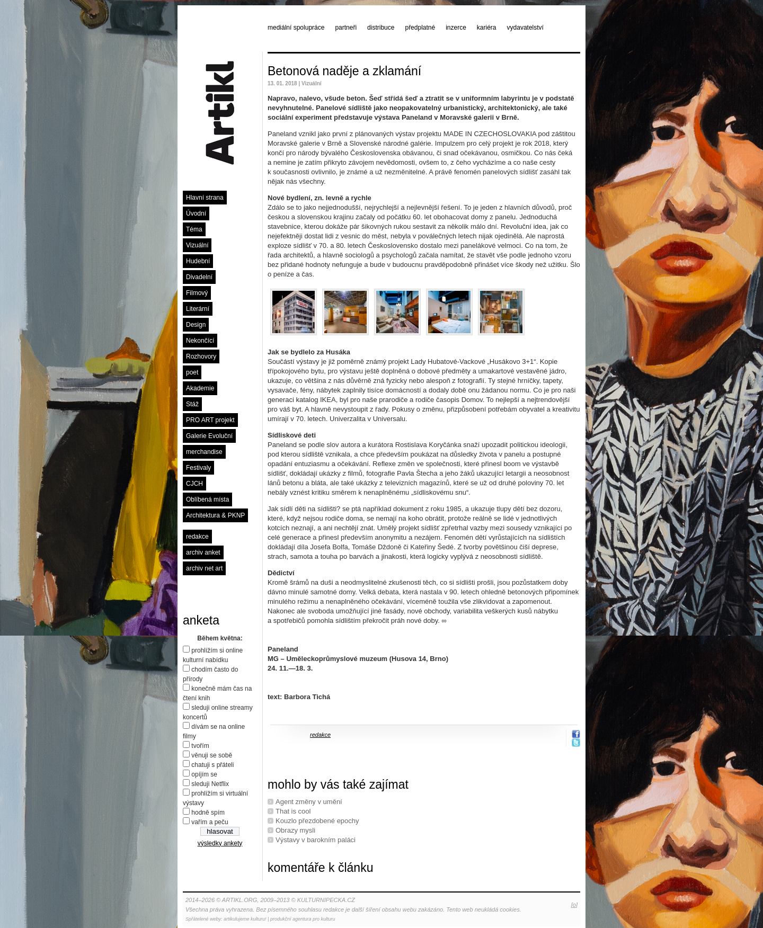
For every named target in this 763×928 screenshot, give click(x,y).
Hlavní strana (205, 197)
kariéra (486, 27)
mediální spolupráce (296, 27)
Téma (194, 229)
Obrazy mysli (295, 830)
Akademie (200, 388)
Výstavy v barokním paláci (316, 840)
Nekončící (200, 340)
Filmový (197, 293)
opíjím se (204, 774)
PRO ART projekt (210, 420)
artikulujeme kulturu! (245, 919)
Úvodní (196, 213)
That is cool (293, 811)
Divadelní (199, 277)
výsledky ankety (220, 843)
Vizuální (197, 245)
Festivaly (198, 467)
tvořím (200, 745)
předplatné (420, 27)
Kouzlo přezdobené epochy (317, 821)
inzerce (456, 27)
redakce (197, 536)
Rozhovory (201, 356)
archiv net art (204, 568)
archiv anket (203, 552)
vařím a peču (209, 822)
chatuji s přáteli (212, 765)
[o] (574, 905)
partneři (346, 27)
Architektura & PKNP (215, 515)
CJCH (194, 483)
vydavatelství (525, 27)
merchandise (204, 452)
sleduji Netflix (210, 784)
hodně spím (208, 812)
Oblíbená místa (207, 499)
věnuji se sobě (211, 755)
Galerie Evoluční (209, 436)
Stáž (192, 404)
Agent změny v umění (309, 802)
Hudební (198, 261)
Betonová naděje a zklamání (344, 71)
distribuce (380, 27)
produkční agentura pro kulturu (302, 919)
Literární (197, 309)
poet (192, 372)
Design (196, 324)
